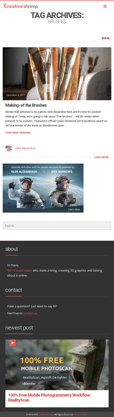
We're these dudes (19, 270)
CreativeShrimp (45, 414)
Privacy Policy (80, 414)
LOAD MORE (101, 157)
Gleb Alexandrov (25, 148)
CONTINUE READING (18, 132)
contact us (30, 313)
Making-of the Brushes (26, 105)
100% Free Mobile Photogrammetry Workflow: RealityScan (49, 398)
